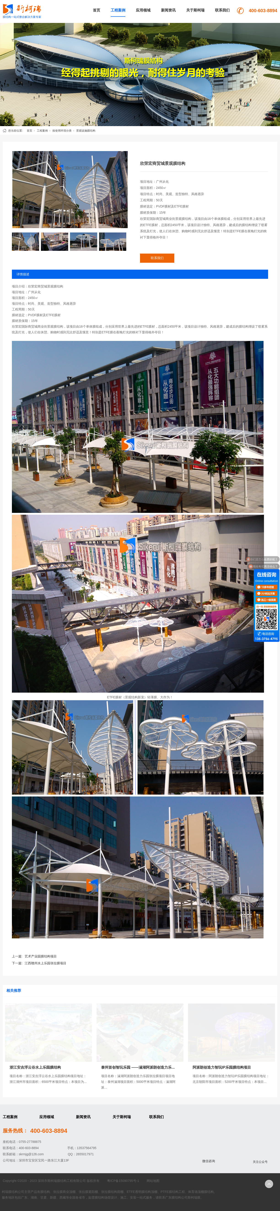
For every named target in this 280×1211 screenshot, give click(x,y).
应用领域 (143, 10)
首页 (96, 10)
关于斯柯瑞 (195, 10)
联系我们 (222, 10)
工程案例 (118, 10)
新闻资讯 (168, 10)
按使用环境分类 (62, 130)
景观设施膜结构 (85, 130)
